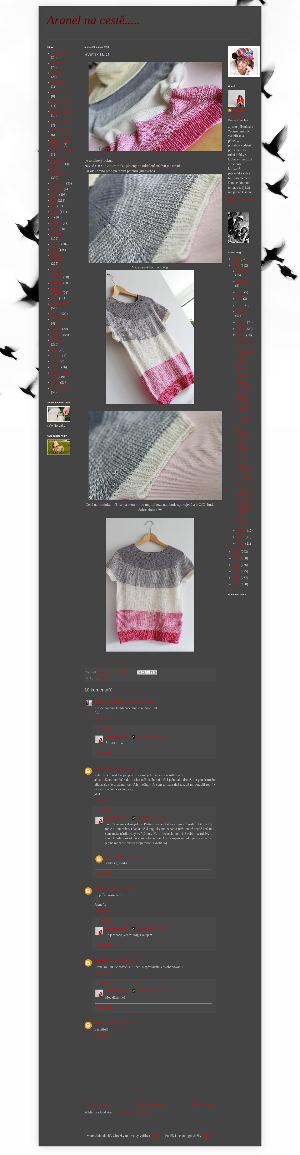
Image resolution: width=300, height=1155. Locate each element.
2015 (237, 565)
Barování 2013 (61, 102)
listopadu (243, 281)
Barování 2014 (61, 111)
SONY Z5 (58, 340)
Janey (98, 1023)
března (242, 530)
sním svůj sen (60, 319)
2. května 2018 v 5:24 (151, 928)
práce (54, 298)
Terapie (241, 362)
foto (53, 206)
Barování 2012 (61, 92)
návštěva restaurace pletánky (58, 273)
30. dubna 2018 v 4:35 (152, 818)
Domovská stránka (151, 1104)
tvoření (55, 367)
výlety (55, 382)
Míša (54, 250)
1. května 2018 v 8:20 (118, 889)
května (242, 328)
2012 (237, 584)
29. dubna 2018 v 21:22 (139, 701)
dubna (241, 335)
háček (55, 211)
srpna (241, 305)
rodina (55, 313)
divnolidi (57, 189)
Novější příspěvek (97, 1104)
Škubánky (243, 495)
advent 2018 (59, 82)
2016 (237, 558)
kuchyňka (57, 234)
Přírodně (242, 375)
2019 (237, 259)
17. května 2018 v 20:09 (120, 1023)
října (240, 292)
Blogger (207, 1135)
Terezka (56, 355)
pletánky (104, 678)
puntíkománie (60, 304)
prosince (243, 271)
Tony (54, 361)
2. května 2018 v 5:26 (151, 991)
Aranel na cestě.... (117, 736)
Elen (54, 200)
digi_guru (157, 1135)
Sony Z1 (56, 335)
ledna (241, 543)
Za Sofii (241, 368)
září (240, 298)
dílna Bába (58, 183)
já (96, 678)
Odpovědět (101, 719)
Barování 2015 (61, 121)
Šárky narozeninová (244, 351)
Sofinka (56, 329)
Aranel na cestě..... (93, 20)
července (243, 311)
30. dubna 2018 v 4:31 (152, 736)
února (241, 537)
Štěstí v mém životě (108, 701)
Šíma (54, 350)
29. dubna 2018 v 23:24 (116, 769)
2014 (237, 571)
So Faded (242, 501)
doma (55, 194)
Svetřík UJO (244, 341)
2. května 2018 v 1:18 (123, 960)
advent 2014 (59, 63)
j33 (96, 769)
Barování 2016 (61, 131)
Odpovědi (106, 729)
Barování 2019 (61, 150)
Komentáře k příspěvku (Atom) (134, 1112)
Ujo (238, 427)
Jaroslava (101, 960)
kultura (55, 244)
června (242, 322)
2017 (237, 551)
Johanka (56, 223)
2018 (237, 265)
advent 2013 (59, 53)
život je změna (60, 388)
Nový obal (243, 392)
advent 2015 (59, 73)
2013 (237, 577)
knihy (55, 229)
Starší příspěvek (204, 1104)
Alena (98, 889)
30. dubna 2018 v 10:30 (126, 857)
